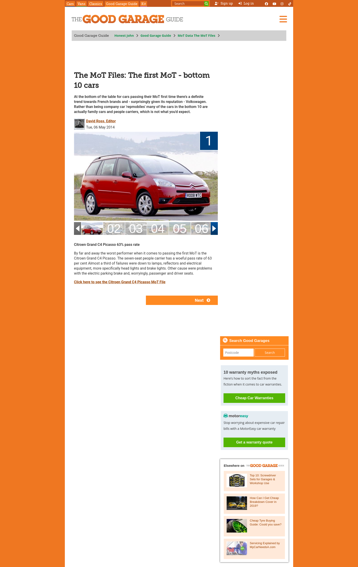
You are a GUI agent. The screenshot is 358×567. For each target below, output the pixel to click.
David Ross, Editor (101, 121)
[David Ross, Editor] (80, 124)
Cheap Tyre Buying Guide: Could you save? (266, 522)
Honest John (124, 35)
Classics (95, 4)
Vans (81, 4)
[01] (92, 228)
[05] (180, 228)
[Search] (206, 3)
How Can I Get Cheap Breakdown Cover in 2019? (264, 501)
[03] (136, 228)
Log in (246, 3)
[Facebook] (266, 3)
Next (203, 300)
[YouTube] (274, 3)
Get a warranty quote (254, 442)
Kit (143, 4)
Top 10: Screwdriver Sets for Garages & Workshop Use (263, 479)
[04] (158, 228)
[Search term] (190, 3)
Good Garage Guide (121, 4)
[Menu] (283, 19)
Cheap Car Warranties (254, 398)
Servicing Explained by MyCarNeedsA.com (265, 545)
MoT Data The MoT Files (196, 35)
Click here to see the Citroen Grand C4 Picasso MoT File (120, 282)
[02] (114, 228)
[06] (202, 228)
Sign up (223, 3)
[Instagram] (282, 3)
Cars (70, 4)
